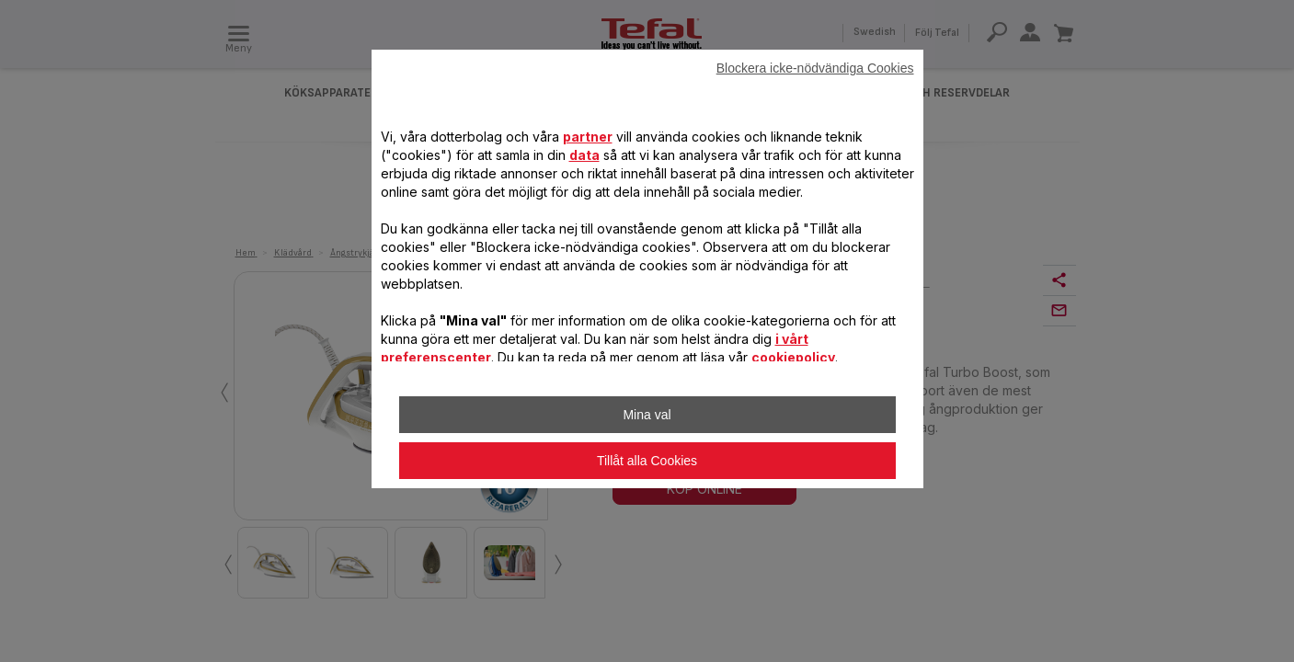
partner (588, 136)
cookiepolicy (793, 357)
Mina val (646, 414)
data (584, 155)
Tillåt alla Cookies (647, 460)
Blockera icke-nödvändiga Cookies (815, 68)
